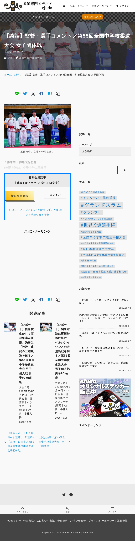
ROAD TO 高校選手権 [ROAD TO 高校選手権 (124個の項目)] (93, 192)
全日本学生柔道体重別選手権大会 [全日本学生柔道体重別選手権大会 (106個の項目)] (97, 243)
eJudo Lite (14, 520)
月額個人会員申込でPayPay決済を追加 (33, 16)
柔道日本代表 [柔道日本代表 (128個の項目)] (89, 260)
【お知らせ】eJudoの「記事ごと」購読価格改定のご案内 (104, 364)
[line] (17, 93)
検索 (81, 163)
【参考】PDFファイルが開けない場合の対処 (104, 335)
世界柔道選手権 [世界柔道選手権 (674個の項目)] (99, 225)
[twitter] (25, 93)
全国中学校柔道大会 (30, 58)
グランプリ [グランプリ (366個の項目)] (92, 212)
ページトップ (22, 510)
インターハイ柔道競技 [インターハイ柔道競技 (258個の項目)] (99, 198)
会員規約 (62, 520)
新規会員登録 (20, 196)
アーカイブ (85, 144)
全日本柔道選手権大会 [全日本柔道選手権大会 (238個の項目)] (98, 249)
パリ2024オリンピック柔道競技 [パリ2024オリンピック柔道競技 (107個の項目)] (97, 219)
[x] (33, 93)
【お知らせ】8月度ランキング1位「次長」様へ (104, 302)
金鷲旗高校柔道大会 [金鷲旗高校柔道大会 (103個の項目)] (91, 277)
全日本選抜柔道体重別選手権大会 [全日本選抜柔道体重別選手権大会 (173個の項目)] (103, 254)
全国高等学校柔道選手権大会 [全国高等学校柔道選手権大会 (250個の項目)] (104, 237)
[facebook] (41, 93)
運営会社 (122, 520)
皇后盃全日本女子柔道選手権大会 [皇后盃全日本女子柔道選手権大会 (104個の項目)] (97, 266)
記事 (10, 58)
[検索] (125, 170)
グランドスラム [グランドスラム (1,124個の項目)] (103, 205)
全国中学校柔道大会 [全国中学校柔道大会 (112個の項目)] (91, 232)
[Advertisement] (37, 265)
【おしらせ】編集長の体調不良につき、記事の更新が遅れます (104, 349)
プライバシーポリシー (102, 520)
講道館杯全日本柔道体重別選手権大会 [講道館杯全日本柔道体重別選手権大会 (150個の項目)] (104, 271)
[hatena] (50, 93)
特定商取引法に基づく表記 (39, 520)
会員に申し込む (92, 17)
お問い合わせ (78, 520)
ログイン (55, 194)
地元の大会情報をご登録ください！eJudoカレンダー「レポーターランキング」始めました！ (104, 318)
